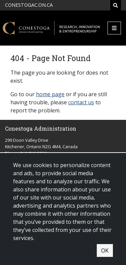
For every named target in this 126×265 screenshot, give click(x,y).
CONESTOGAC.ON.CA (29, 5)
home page (50, 94)
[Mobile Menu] (114, 28)
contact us (81, 102)
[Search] (115, 5)
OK (105, 250)
